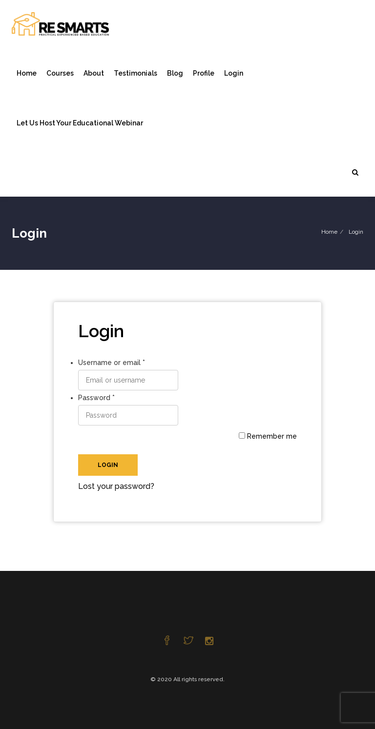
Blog (175, 73)
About (93, 73)
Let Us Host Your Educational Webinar (80, 123)
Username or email (111, 362)
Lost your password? (116, 486)
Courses (60, 73)
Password (96, 398)
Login (233, 73)
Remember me (268, 436)
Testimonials (135, 73)
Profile (203, 73)
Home (27, 73)
